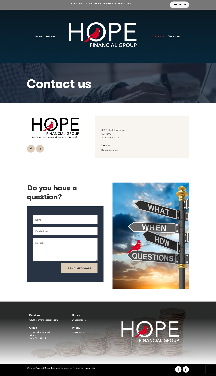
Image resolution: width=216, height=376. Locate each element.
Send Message (79, 268)
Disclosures (174, 36)
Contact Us (179, 4)
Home (38, 36)
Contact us (158, 36)
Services (50, 36)
